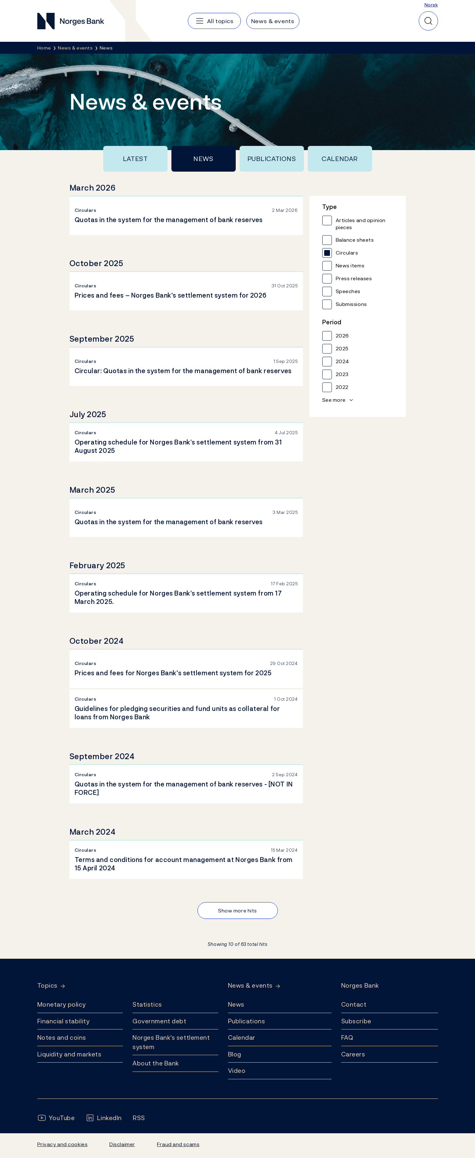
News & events (250, 985)
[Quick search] (428, 21)
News (203, 159)
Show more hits (237, 910)
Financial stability (63, 1021)
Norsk (431, 4)
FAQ (347, 1037)
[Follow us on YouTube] (56, 1118)
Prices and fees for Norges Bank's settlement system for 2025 (173, 673)
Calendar (340, 159)
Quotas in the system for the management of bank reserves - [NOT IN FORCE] (184, 788)
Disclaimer (122, 1144)
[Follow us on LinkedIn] (104, 1118)
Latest (135, 159)
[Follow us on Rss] (139, 1118)
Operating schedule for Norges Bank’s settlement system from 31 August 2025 (178, 446)
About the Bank (155, 1063)
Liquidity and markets (69, 1054)
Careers (353, 1054)
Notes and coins (61, 1037)
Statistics (147, 1004)
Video (237, 1070)
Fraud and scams (178, 1144)
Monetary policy (61, 1004)
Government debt (159, 1021)
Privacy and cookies (62, 1144)
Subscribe (356, 1021)
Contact (354, 1004)
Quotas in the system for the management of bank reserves (169, 220)
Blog (234, 1054)
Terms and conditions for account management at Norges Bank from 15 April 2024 (184, 864)
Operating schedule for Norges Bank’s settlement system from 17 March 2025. (178, 597)
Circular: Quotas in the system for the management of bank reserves (183, 371)
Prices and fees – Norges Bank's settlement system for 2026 (171, 295)
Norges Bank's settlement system (171, 1042)
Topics (47, 985)
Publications (271, 159)
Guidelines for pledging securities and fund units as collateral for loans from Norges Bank (177, 713)
